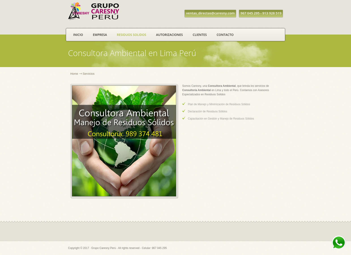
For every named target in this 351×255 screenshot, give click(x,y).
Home (74, 73)
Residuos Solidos (131, 35)
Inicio (78, 35)
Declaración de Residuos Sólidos (207, 111)
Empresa (100, 35)
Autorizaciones (169, 35)
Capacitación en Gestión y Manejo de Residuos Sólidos (221, 118)
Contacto (225, 35)
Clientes (200, 35)
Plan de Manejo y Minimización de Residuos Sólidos (219, 104)
